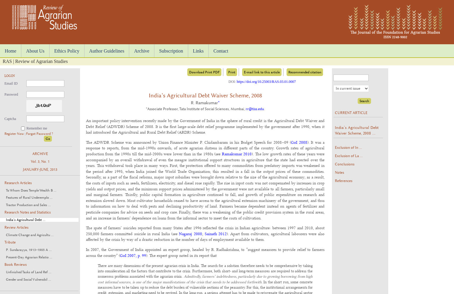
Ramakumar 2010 (237, 153)
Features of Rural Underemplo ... (29, 198)
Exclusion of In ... (348, 148)
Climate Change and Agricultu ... (30, 235)
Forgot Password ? (39, 134)
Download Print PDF (204, 72)
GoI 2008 (299, 142)
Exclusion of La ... (349, 156)
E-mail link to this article (262, 72)
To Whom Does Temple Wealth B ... (31, 190)
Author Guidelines (106, 50)
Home (10, 50)
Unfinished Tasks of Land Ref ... (28, 272)
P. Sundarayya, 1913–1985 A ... (29, 250)
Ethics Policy (66, 50)
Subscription (171, 50)
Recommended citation (304, 72)
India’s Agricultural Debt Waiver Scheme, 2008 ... (357, 130)
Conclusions (344, 164)
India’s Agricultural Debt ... (25, 220)
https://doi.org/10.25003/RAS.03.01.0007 (266, 82)
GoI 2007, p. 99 (133, 255)
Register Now (14, 134)
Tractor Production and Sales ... (28, 205)
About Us (35, 50)
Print (231, 72)
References (343, 181)
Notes (339, 172)
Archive (141, 50)
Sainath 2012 (216, 233)
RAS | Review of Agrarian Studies (35, 61)
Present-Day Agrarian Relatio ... (29, 257)
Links (198, 50)
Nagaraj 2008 (190, 233)
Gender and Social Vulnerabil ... (28, 280)
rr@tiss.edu (255, 109)
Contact (220, 50)
